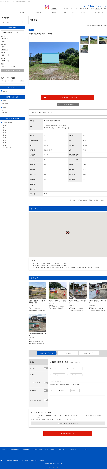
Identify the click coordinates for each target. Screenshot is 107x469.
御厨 (4, 144)
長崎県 (4, 109)
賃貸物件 (23, 14)
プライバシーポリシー (58, 421)
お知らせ (85, 449)
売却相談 (53, 14)
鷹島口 (5, 136)
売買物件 (38, 14)
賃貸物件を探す (15, 449)
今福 (4, 134)
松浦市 (5, 114)
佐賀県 (4, 102)
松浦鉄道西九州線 (7, 124)
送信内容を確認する (67, 435)
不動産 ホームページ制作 (53, 467)
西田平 (5, 146)
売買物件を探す (26, 449)
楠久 (4, 131)
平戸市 (5, 112)
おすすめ (5, 92)
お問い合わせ (99, 14)
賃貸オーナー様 (69, 14)
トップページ (4, 449)
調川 (4, 139)
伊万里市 (5, 105)
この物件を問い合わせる (67, 99)
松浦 (4, 141)
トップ (8, 14)
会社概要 (84, 14)
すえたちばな (7, 149)
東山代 (5, 126)
